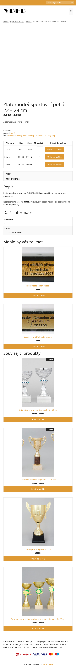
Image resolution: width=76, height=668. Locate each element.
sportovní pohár (40, 135)
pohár (25, 135)
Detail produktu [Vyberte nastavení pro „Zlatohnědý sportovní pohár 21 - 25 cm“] (38, 489)
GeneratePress (48, 664)
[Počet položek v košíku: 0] (42, 2)
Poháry (29, 21)
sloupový (31, 135)
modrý (19, 135)
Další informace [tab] (12, 179)
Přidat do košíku (54, 149)
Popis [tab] (8, 174)
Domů (6, 21)
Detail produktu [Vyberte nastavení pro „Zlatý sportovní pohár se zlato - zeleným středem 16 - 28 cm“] (38, 628)
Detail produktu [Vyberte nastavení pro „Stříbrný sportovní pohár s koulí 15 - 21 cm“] (38, 419)
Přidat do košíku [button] (38, 295)
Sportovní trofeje (17, 21)
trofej (49, 135)
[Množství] (40, 149)
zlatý (53, 135)
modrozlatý (12, 135)
